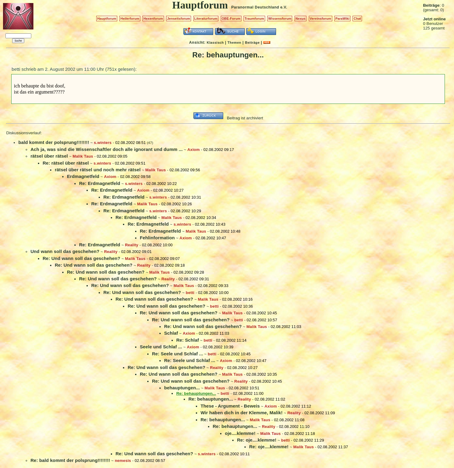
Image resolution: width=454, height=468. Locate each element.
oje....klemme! (240, 433)
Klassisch (215, 42)
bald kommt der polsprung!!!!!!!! (53, 142)
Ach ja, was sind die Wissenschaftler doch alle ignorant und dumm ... (106, 149)
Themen (234, 42)
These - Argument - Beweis (230, 405)
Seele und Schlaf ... (161, 346)
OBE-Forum (231, 18)
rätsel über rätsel (49, 156)
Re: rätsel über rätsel (66, 163)
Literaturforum (205, 18)
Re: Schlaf (187, 340)
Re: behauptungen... (210, 398)
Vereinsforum (320, 18)
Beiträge (252, 42)
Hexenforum (153, 18)
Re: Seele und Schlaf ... (177, 353)
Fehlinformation (157, 237)
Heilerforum (129, 18)
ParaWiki (342, 18)
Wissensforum (279, 18)
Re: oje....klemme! (256, 439)
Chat (357, 18)
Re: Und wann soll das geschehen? (81, 258)
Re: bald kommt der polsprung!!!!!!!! (70, 460)
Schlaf (171, 333)
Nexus (300, 18)
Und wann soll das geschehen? (64, 251)
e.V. (283, 7)
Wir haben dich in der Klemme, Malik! (241, 412)
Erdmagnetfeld (83, 176)
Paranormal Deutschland (255, 7)
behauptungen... (182, 387)
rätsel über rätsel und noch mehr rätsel (98, 169)
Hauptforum (106, 18)
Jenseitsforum (178, 18)
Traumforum (254, 18)
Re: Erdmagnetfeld (99, 183)
